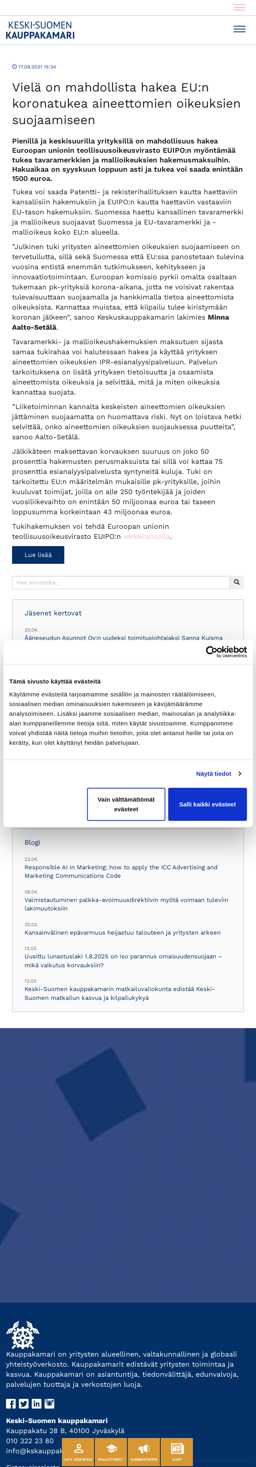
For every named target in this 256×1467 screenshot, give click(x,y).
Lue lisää (38, 555)
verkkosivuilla (146, 536)
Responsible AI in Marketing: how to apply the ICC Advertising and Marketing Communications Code (121, 871)
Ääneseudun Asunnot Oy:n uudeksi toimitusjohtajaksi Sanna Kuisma (124, 638)
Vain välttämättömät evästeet (126, 804)
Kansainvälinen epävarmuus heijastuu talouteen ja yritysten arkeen (123, 932)
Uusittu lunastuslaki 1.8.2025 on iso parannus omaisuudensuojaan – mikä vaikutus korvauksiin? (123, 960)
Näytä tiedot (214, 773)
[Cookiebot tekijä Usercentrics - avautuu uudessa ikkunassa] (211, 652)
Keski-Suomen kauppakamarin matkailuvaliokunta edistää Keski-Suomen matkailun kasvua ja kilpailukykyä (120, 993)
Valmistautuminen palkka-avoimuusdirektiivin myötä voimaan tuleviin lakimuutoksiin (126, 904)
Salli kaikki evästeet (207, 803)
